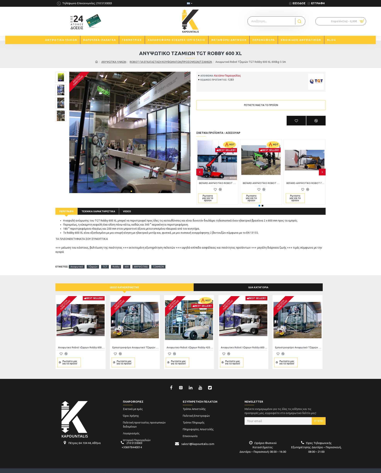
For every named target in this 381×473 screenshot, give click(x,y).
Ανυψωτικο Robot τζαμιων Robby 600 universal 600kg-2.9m (81, 342)
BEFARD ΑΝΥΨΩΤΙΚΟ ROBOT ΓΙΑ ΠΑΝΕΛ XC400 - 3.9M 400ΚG (305, 183)
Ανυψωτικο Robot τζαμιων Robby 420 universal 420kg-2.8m (190, 342)
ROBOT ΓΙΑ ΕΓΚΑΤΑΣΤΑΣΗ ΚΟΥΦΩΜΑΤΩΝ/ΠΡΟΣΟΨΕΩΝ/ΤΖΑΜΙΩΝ (171, 61)
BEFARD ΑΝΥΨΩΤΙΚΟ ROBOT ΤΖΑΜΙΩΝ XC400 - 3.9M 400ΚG (218, 183)
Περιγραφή (66, 211)
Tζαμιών (92, 262)
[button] (125, 191)
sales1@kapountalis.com (197, 439)
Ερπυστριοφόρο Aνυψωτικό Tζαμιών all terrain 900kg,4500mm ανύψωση (135, 342)
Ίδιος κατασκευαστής (124, 282)
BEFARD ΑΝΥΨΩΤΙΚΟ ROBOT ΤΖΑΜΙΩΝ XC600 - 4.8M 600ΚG (262, 183)
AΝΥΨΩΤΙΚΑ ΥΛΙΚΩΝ (113, 61)
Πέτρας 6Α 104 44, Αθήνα (84, 438)
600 (127, 262)
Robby (116, 262)
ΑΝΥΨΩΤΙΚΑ (141, 262)
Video (127, 211)
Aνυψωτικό (76, 262)
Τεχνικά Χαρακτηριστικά (98, 211)
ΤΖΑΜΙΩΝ (158, 262)
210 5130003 (134, 438)
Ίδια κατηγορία (258, 282)
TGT (105, 262)
